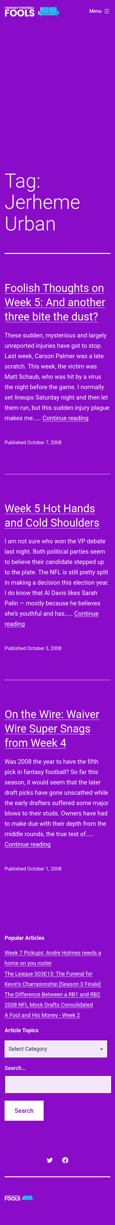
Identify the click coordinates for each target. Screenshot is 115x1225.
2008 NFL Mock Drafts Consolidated (49, 1005)
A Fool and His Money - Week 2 (42, 1015)
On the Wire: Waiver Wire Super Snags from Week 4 (52, 728)
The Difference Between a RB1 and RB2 (52, 994)
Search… (15, 1068)
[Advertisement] (57, 101)
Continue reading (65, 418)
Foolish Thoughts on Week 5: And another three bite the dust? (55, 302)
